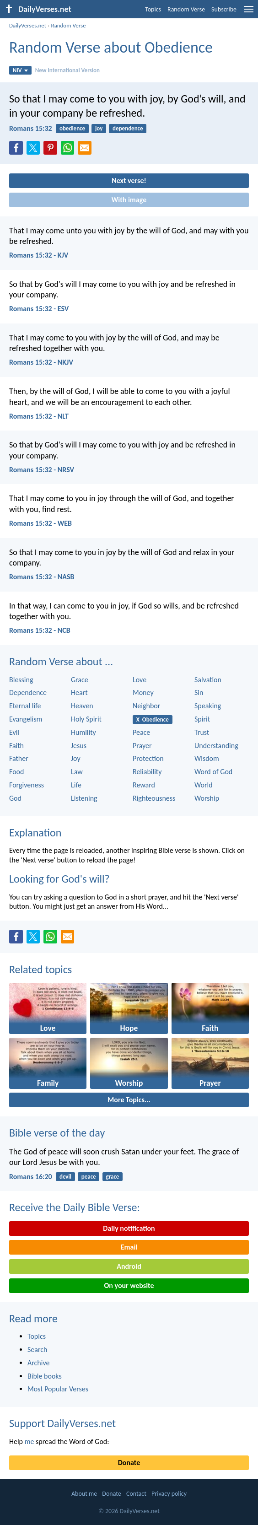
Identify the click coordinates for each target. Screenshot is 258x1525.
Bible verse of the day (57, 1132)
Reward (144, 785)
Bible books (44, 1376)
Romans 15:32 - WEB (40, 523)
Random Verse (186, 9)
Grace (79, 679)
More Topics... (129, 1099)
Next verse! (129, 180)
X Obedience (152, 719)
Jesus (78, 745)
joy (98, 128)
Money (143, 692)
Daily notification (129, 1228)
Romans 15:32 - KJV (38, 255)
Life (76, 785)
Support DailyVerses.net (62, 1423)
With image (129, 199)
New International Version (67, 70)
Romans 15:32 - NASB (42, 576)
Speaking (207, 705)
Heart (79, 692)
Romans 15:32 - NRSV (41, 469)
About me (84, 1494)
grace (112, 1176)
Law (77, 771)
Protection (148, 758)
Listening (84, 798)
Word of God (213, 771)
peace (88, 1176)
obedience (72, 128)
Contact (136, 1494)
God (15, 798)
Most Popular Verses (57, 1389)
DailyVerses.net (27, 25)
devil (65, 1176)
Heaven (82, 705)
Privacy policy (169, 1494)
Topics (153, 9)
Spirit (202, 719)
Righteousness (154, 798)
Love (139, 679)
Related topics (40, 969)
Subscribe (223, 9)
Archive (38, 1362)
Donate (129, 1462)
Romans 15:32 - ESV (39, 308)
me (29, 1441)
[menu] (249, 12)
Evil (14, 732)
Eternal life (25, 705)
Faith (16, 745)
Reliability (147, 771)
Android (129, 1266)
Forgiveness (26, 785)
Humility (83, 732)
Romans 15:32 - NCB (39, 630)
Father (18, 758)
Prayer (142, 745)
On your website (129, 1285)
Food (16, 771)
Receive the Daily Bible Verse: (74, 1207)
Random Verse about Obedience (111, 47)
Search (37, 1349)
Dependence (28, 692)
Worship (206, 798)
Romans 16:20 (30, 1176)
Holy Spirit (86, 719)
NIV (20, 70)
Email (129, 1247)
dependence (128, 128)
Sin (198, 692)
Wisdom (206, 758)
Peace (141, 732)
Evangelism (25, 719)
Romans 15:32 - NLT (39, 416)
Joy (76, 758)
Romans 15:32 (30, 128)
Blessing (21, 679)
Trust (201, 732)
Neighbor (146, 705)
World (203, 785)
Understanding (216, 745)
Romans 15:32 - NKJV (41, 362)
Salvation (207, 679)
